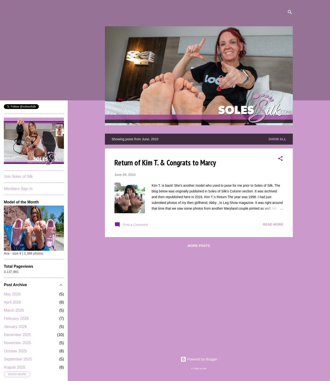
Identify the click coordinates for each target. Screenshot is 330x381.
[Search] (290, 13)
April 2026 (12, 302)
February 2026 (16, 318)
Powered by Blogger (198, 359)
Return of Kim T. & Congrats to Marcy (165, 163)
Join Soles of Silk (18, 176)
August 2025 (14, 367)
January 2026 (15, 327)
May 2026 (12, 294)
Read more (273, 224)
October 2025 (15, 351)
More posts (199, 246)
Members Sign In (18, 189)
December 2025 (17, 335)
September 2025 (18, 359)
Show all (277, 139)
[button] (280, 159)
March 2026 (14, 310)
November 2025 (17, 343)
